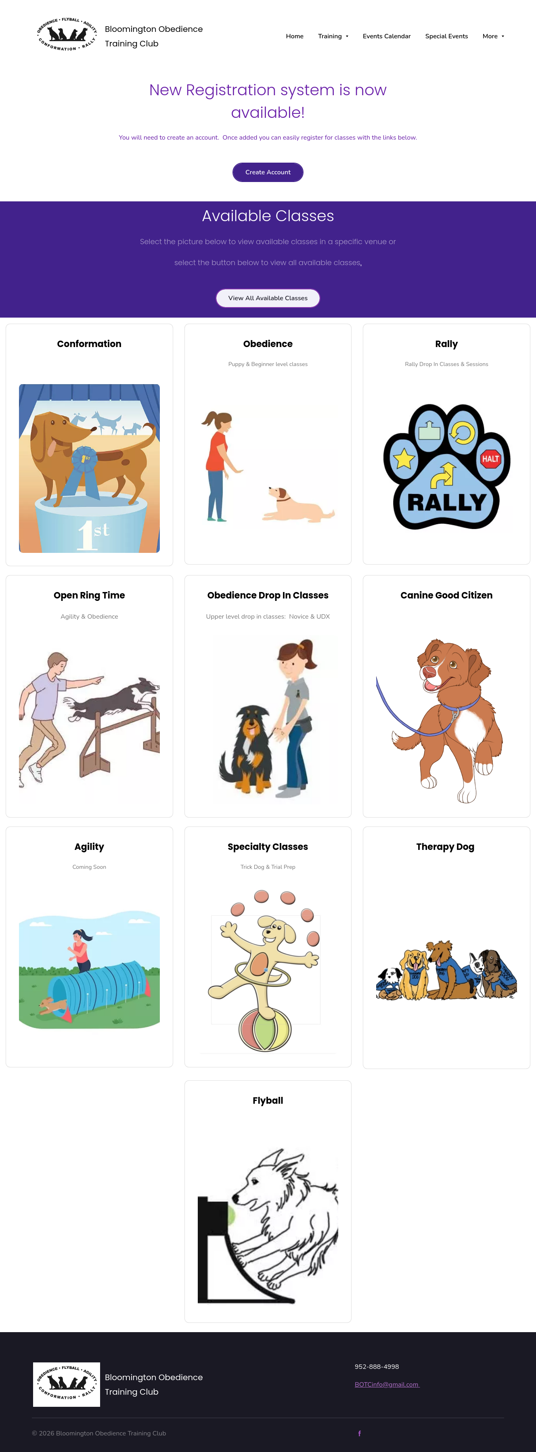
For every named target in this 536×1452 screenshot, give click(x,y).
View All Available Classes (268, 298)
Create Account (268, 172)
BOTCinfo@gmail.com (387, 1384)
